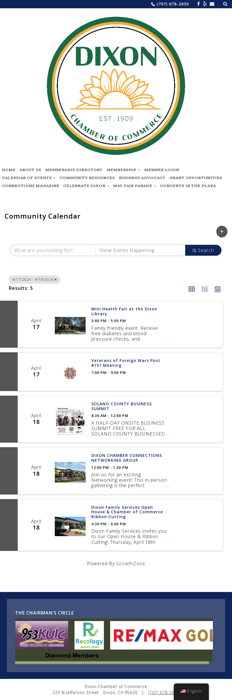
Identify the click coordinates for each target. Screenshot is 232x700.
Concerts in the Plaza (188, 186)
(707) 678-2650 (173, 4)
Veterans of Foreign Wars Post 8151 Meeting (125, 363)
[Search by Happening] (140, 250)
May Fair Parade (132, 186)
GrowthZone (130, 563)
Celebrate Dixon (84, 186)
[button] (221, 231)
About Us (30, 170)
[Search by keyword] (53, 250)
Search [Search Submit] (203, 250)
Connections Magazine (30, 186)
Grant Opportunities (196, 178)
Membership (122, 170)
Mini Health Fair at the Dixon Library (124, 311)
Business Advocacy (142, 178)
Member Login (161, 170)
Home (9, 170)
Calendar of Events (27, 178)
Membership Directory (74, 170)
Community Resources (87, 178)
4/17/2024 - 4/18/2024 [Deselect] (34, 279)
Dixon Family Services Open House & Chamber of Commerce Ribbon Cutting (127, 512)
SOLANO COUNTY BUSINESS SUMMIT (121, 406)
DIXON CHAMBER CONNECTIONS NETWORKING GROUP (126, 458)
